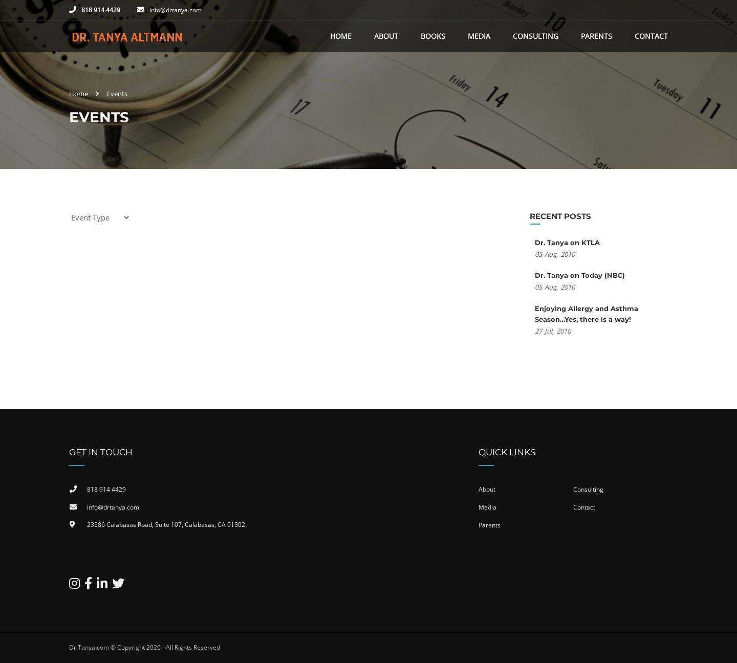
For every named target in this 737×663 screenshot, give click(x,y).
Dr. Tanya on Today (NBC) (580, 275)
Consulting (535, 36)
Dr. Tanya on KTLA (567, 242)
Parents (596, 36)
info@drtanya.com (175, 10)
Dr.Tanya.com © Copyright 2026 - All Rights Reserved (144, 647)
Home (341, 36)
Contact (651, 36)
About (386, 36)
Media (479, 36)
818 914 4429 (100, 10)
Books (433, 36)
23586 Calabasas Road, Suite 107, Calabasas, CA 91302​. (167, 524)
